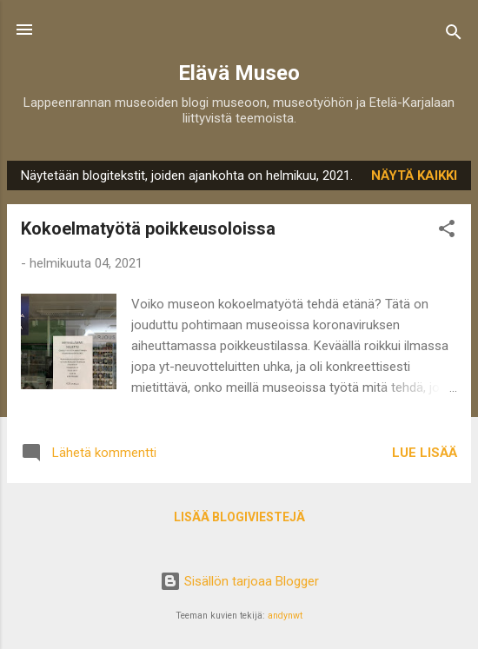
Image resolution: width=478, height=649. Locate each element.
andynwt (285, 615)
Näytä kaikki (414, 175)
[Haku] (453, 35)
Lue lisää (424, 452)
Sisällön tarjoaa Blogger (239, 581)
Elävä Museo (239, 73)
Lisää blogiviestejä (239, 517)
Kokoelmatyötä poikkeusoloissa (148, 228)
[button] (446, 231)
